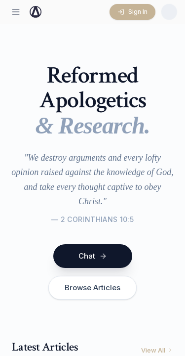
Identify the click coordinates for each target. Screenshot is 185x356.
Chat (92, 256)
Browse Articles (92, 287)
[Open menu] (16, 12)
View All (157, 350)
